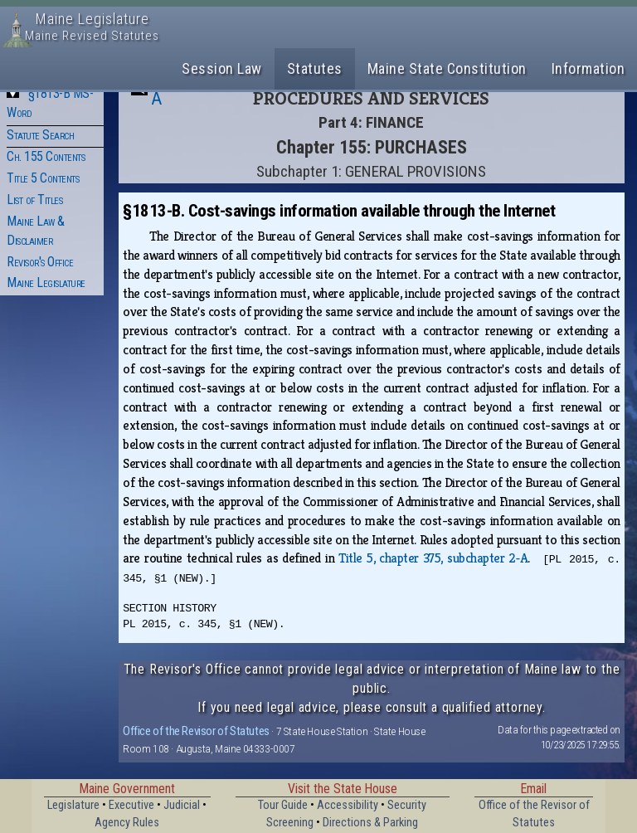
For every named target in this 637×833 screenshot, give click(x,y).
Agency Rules (127, 823)
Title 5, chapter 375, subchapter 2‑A (433, 558)
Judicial (181, 805)
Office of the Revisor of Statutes (196, 730)
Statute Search (40, 135)
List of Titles (34, 199)
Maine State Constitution (447, 68)
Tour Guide (283, 805)
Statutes (315, 68)
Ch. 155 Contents (46, 156)
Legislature (73, 805)
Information (588, 68)
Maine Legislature (46, 282)
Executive (131, 805)
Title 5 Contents (43, 178)
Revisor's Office (40, 262)
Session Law (222, 68)
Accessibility (347, 805)
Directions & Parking (370, 823)
